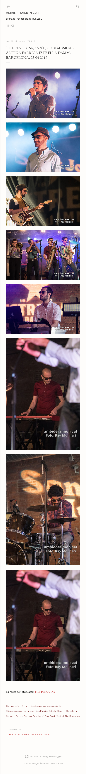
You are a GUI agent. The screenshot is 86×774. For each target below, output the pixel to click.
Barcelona (71, 711)
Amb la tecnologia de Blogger (43, 756)
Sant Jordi (38, 716)
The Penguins (72, 716)
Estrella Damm (24, 716)
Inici (10, 25)
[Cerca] (78, 5)
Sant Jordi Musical (54, 716)
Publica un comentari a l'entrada (28, 734)
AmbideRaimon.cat (22, 13)
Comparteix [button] (12, 706)
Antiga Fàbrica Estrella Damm (48, 711)
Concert (10, 716)
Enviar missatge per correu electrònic (41, 706)
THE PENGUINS (45, 691)
